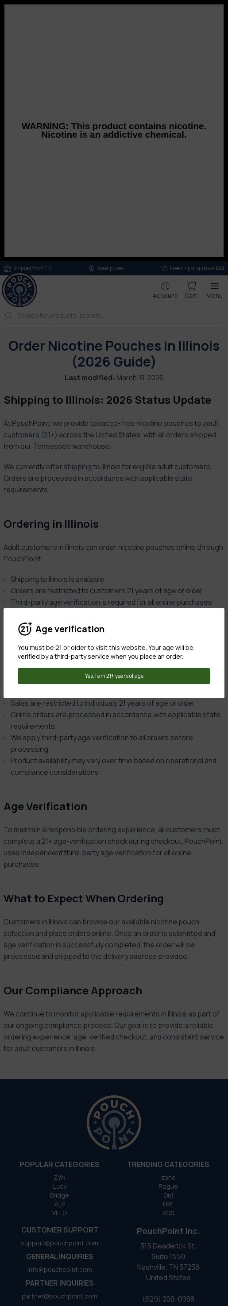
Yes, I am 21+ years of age (114, 676)
